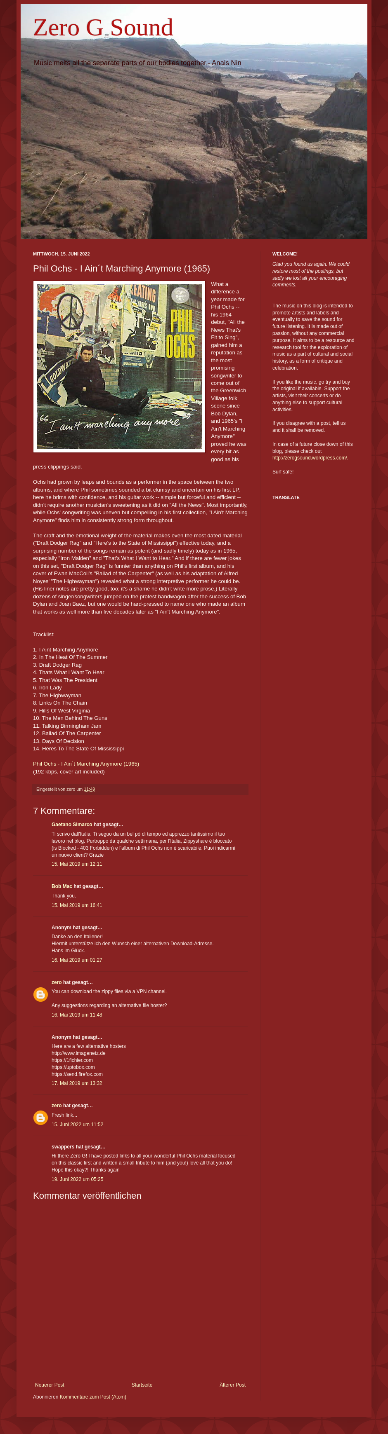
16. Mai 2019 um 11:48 (77, 1015)
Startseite (142, 1385)
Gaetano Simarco (72, 824)
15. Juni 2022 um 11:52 (77, 1124)
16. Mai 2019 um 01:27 (77, 960)
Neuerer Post (49, 1385)
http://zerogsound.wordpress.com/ (309, 458)
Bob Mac (62, 886)
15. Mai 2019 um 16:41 (77, 905)
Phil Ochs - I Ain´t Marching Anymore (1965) (86, 764)
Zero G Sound (103, 27)
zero (57, 982)
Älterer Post (233, 1385)
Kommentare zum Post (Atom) (93, 1397)
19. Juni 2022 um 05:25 (77, 1179)
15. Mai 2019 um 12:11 (77, 864)
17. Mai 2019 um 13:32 (77, 1083)
